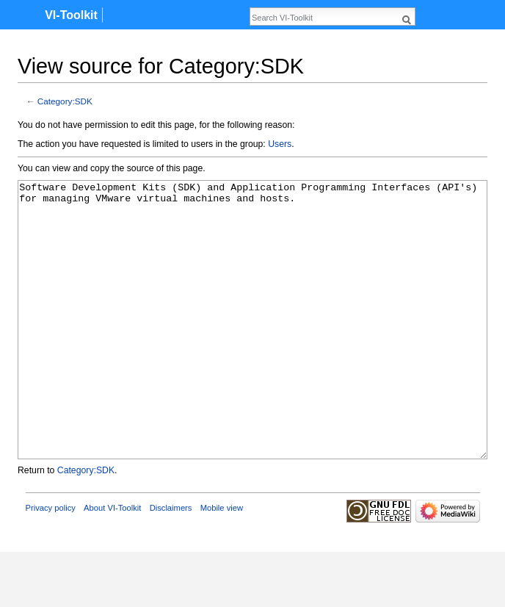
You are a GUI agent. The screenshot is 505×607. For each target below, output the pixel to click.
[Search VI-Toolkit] (324, 18)
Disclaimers (171, 562)
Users (279, 144)
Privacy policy (51, 562)
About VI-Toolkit (112, 562)
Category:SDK (64, 101)
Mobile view (221, 562)
